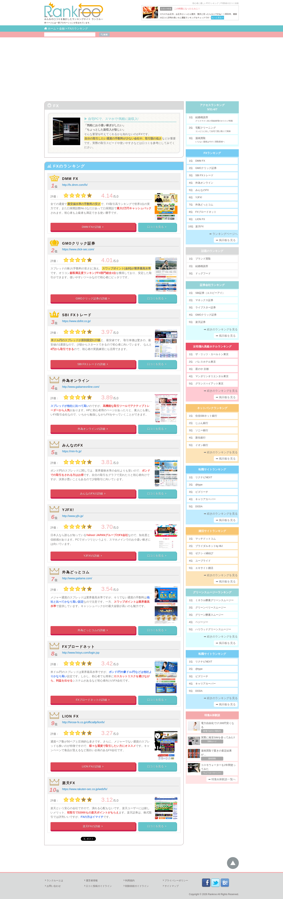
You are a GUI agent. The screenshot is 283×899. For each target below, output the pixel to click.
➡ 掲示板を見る (226, 240)
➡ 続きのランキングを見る (221, 329)
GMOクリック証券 (78, 243)
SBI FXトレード (77, 315)
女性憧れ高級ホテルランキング (212, 346)
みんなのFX (72, 445)
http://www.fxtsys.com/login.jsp (80, 652)
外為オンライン (76, 381)
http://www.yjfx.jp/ (72, 516)
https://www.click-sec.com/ (78, 249)
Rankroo (212, 894)
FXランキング (212, 153)
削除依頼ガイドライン (136, 886)
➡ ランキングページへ (223, 233)
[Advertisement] (141, 66)
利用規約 (129, 880)
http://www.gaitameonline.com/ (80, 386)
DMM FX (70, 179)
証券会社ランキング (212, 284)
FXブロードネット (78, 647)
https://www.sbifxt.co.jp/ (76, 321)
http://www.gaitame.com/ (77, 578)
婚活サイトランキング (212, 530)
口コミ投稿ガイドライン (98, 886)
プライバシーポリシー (175, 880)
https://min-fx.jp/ (72, 451)
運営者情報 (91, 880)
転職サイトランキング (212, 469)
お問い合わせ (52, 886)
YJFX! (68, 510)
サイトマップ (170, 886)
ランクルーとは (53, 880)
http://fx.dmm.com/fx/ (75, 184)
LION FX (70, 716)
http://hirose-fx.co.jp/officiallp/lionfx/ (83, 722)
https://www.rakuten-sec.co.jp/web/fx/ (84, 789)
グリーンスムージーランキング (212, 592)
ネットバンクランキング (212, 408)
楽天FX (68, 783)
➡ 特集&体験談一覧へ (222, 779)
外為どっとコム (76, 572)
